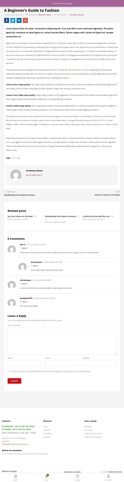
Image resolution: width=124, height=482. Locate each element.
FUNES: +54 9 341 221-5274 (16, 429)
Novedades (47, 433)
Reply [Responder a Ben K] (24, 248)
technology (15, 158)
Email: (47, 358)
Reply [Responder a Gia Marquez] (35, 266)
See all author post (34, 174)
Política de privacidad (93, 437)
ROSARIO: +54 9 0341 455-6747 (18, 426)
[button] (46, 478)
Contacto (47, 437)
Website (86, 358)
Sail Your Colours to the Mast (20, 216)
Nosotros (47, 430)
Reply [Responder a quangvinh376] (24, 302)
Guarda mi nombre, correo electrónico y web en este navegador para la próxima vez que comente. (50, 371)
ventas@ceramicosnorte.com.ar (15, 444)
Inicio (45, 426)
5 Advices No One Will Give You (96, 216)
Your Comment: (14, 325)
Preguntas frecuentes (93, 433)
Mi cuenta (88, 430)
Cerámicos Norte (44, 15)
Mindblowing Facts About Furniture (60, 216)
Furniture (73, 15)
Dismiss (69, 3)
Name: (10, 358)
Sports (81, 15)
